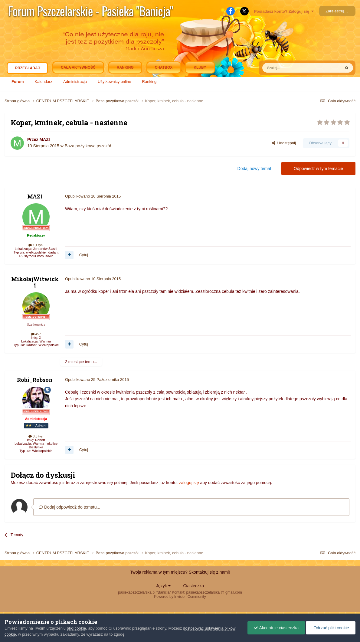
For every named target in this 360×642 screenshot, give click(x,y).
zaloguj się (189, 482)
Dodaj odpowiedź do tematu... (69, 507)
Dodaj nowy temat (254, 168)
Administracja (75, 81)
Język (163, 585)
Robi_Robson (35, 379)
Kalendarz (43, 81)
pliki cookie (76, 628)
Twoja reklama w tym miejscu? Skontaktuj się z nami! (180, 572)
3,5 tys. (36, 436)
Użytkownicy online (114, 81)
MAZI (44, 139)
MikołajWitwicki (35, 282)
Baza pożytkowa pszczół (88, 145)
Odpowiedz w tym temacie (318, 168)
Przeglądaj (27, 69)
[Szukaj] (287, 68)
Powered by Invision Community (180, 597)
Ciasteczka (193, 585)
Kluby (200, 67)
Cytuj (83, 255)
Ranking (149, 81)
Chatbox (163, 67)
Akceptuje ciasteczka (276, 627)
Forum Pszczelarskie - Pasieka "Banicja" (90, 11)
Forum (17, 81)
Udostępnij (284, 143)
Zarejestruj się (338, 11)
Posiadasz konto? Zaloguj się (284, 11)
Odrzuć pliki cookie (330, 627)
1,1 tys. (36, 245)
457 (36, 334)
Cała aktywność (78, 67)
